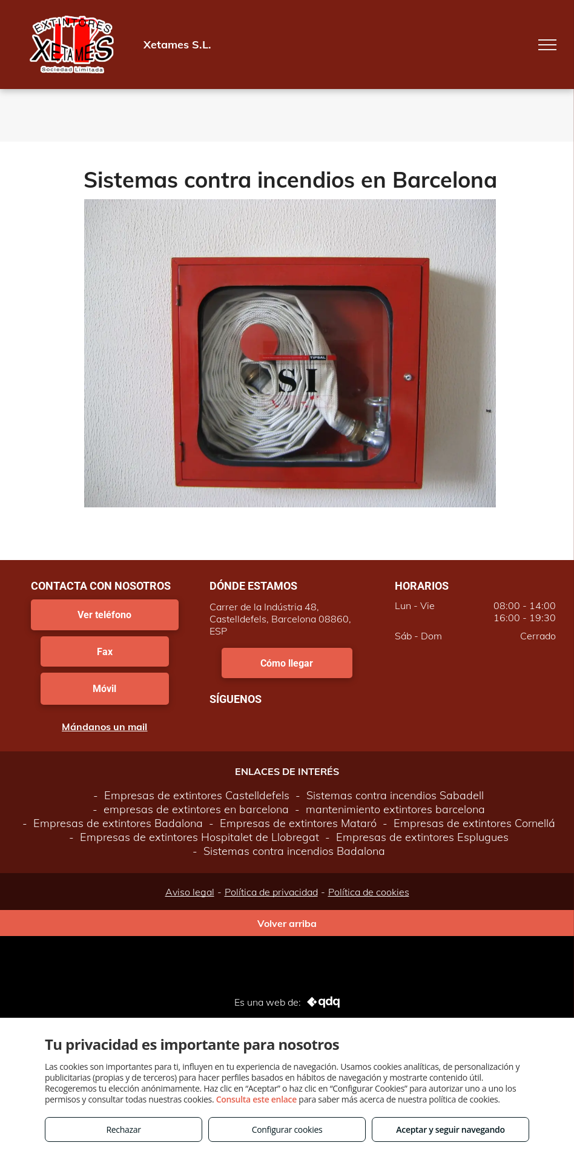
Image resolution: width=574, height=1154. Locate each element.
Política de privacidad (271, 892)
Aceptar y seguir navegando (450, 1129)
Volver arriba (287, 923)
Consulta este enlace (256, 1099)
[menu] (547, 45)
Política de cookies (368, 892)
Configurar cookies (287, 1129)
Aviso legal (189, 892)
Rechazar (123, 1129)
